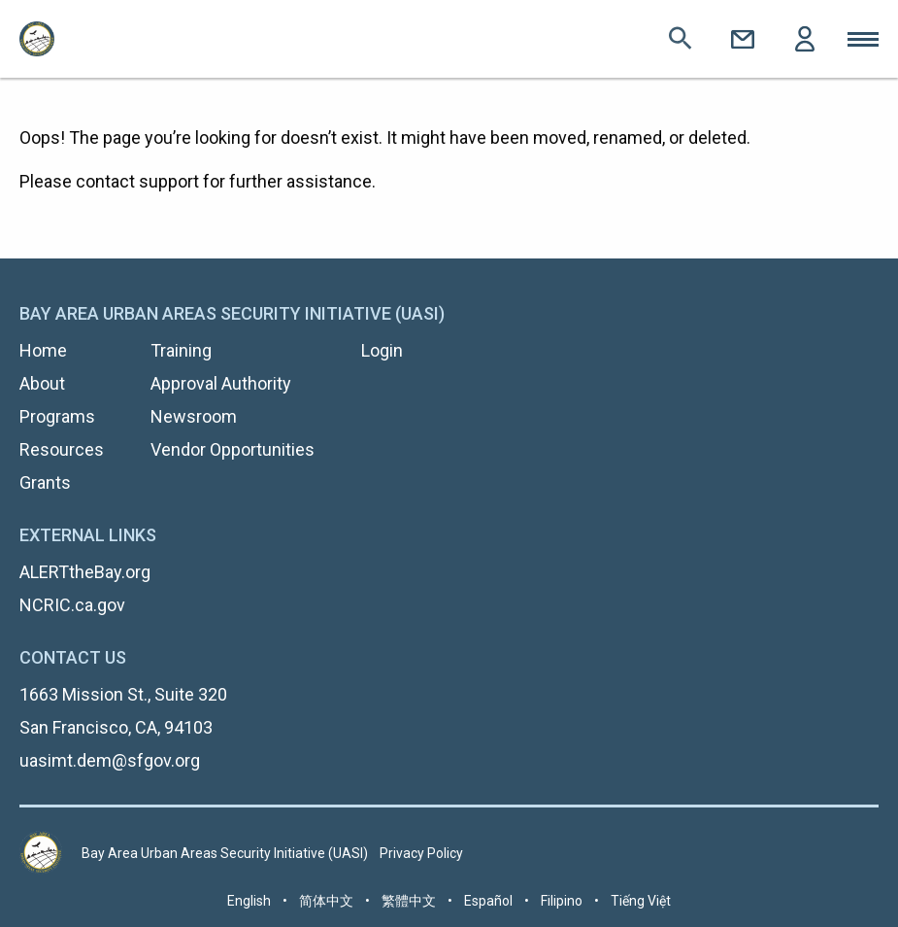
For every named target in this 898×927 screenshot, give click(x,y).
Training (181, 350)
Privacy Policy (421, 853)
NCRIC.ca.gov (72, 605)
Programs (57, 416)
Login (805, 39)
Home (43, 350)
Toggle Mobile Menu (863, 38)
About (42, 383)
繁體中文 (409, 901)
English (249, 901)
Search (680, 39)
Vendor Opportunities (232, 449)
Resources (61, 449)
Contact (742, 39)
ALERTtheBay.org (84, 572)
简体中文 (326, 901)
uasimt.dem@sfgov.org (109, 760)
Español (488, 901)
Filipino (561, 901)
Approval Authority (220, 383)
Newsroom (193, 416)
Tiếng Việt (641, 901)
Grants (45, 482)
